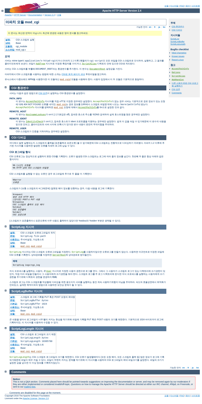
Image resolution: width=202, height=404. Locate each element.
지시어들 (174, 6)
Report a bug (178, 60)
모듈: (12, 246)
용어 (188, 6)
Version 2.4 (50, 15)
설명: (8, 39)
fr (155, 27)
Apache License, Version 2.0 (36, 398)
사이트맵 (196, 6)
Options (176, 72)
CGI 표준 (176, 89)
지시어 (30, 227)
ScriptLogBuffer (177, 41)
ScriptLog (174, 39)
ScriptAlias (89, 64)
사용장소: (15, 239)
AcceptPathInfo (180, 69)
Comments (177, 93)
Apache (8, 15)
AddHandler (178, 80)
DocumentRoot (97, 69)
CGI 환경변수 (178, 26)
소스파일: (10, 49)
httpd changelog (179, 53)
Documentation (35, 15)
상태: (8, 43)
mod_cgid (65, 79)
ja (159, 27)
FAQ (182, 6)
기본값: (14, 304)
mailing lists (29, 386)
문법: (12, 236)
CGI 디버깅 (177, 30)
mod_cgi (61, 104)
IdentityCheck (34, 121)
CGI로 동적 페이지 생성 (73, 74)
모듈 (166, 6)
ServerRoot (59, 255)
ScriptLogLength (177, 44)
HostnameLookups (36, 114)
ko (164, 27)
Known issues (178, 56)
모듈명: (9, 46)
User (49, 271)
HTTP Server (20, 15)
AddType (40, 64)
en (150, 27)
